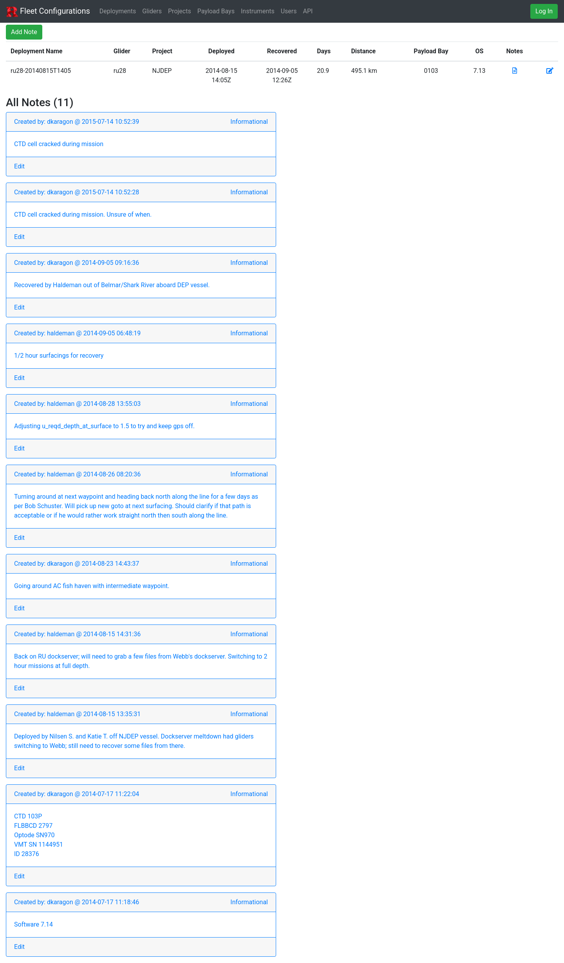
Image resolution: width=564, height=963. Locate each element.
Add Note (24, 32)
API (308, 11)
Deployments (117, 11)
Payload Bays (216, 11)
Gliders (152, 11)
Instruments (258, 11)
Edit (19, 166)
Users (289, 11)
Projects (179, 11)
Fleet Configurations (48, 12)
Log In (544, 11)
